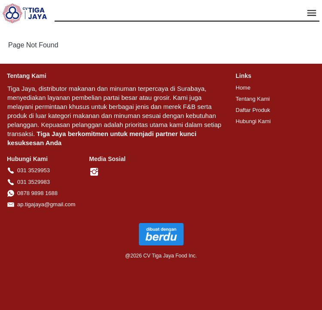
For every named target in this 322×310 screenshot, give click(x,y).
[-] (94, 172)
